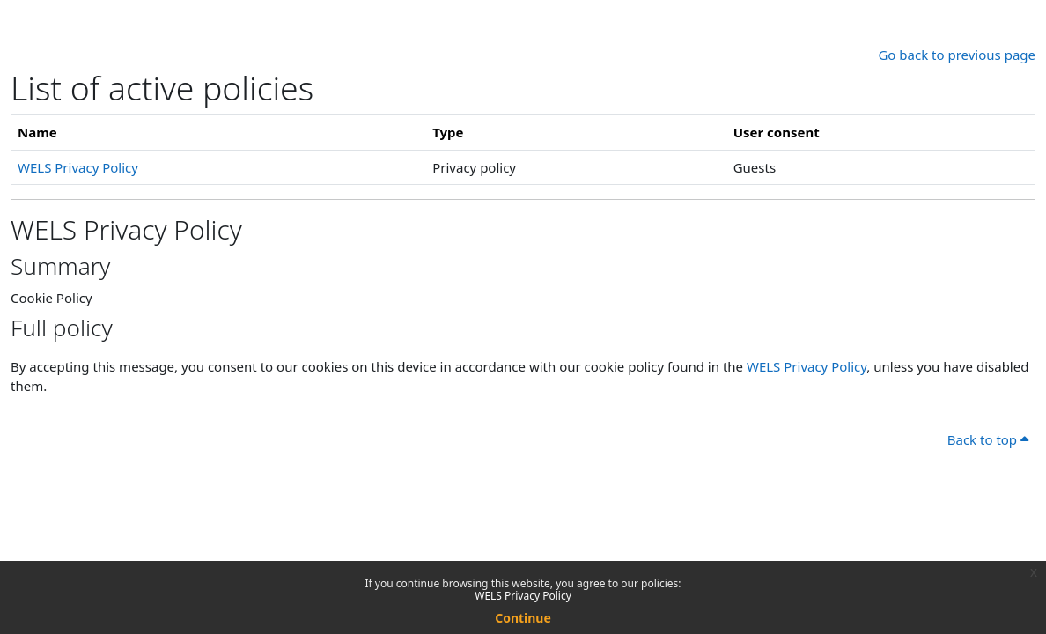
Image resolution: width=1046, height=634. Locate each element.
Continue (523, 617)
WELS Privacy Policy (523, 595)
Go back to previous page (956, 54)
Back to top (987, 439)
